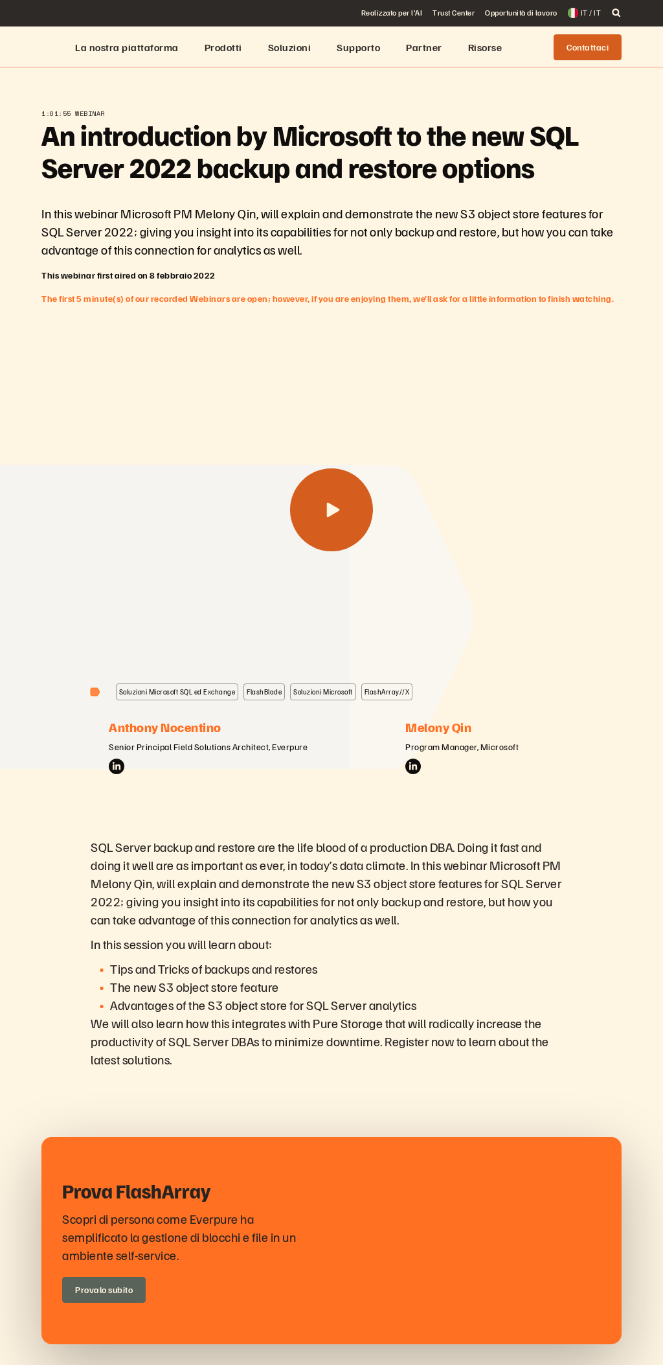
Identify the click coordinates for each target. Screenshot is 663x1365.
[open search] (616, 13)
